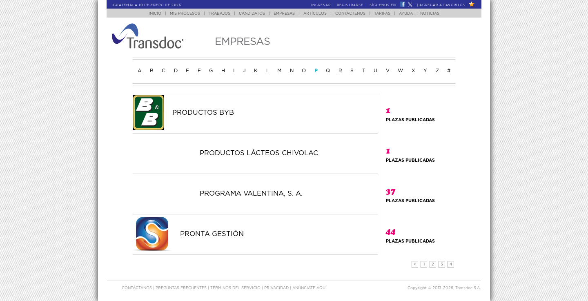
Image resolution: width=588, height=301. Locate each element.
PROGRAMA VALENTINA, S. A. (251, 193)
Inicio (155, 14)
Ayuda (406, 14)
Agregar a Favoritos (442, 5)
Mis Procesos (185, 14)
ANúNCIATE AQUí (309, 288)
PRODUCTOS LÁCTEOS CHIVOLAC (259, 153)
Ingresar (321, 5)
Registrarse (350, 5)
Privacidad (277, 288)
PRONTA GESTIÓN (212, 234)
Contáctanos (137, 288)
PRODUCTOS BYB (203, 112)
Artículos (315, 14)
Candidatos (252, 14)
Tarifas (382, 14)
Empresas (284, 14)
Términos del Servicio (236, 288)
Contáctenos (350, 14)
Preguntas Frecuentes (182, 288)
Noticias (429, 14)
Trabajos (219, 14)
